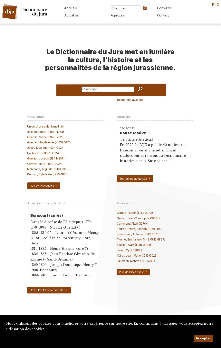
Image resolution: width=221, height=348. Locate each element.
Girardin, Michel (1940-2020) (46, 137)
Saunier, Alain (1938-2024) (134, 244)
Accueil (70, 8)
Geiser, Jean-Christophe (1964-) (138, 218)
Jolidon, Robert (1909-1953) (45, 131)
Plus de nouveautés (43, 185)
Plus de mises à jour (133, 271)
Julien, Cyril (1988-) (129, 250)
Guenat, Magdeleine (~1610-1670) (49, 142)
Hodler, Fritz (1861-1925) (43, 153)
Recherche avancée (130, 99)
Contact (163, 15)
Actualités (71, 15)
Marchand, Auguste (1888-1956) (48, 169)
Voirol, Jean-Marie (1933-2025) (137, 255)
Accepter (203, 338)
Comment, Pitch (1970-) (133, 223)
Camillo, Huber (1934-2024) (135, 212)
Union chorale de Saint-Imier (46, 126)
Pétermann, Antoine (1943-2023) (138, 234)
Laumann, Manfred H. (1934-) (136, 260)
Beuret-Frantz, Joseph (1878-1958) (140, 228)
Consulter (164, 8)
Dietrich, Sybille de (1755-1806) (48, 174)
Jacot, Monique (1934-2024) (46, 147)
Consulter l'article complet (49, 290)
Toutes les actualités (134, 178)
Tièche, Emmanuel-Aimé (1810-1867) (141, 239)
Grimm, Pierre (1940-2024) (45, 163)
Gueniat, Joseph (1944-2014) (46, 158)
